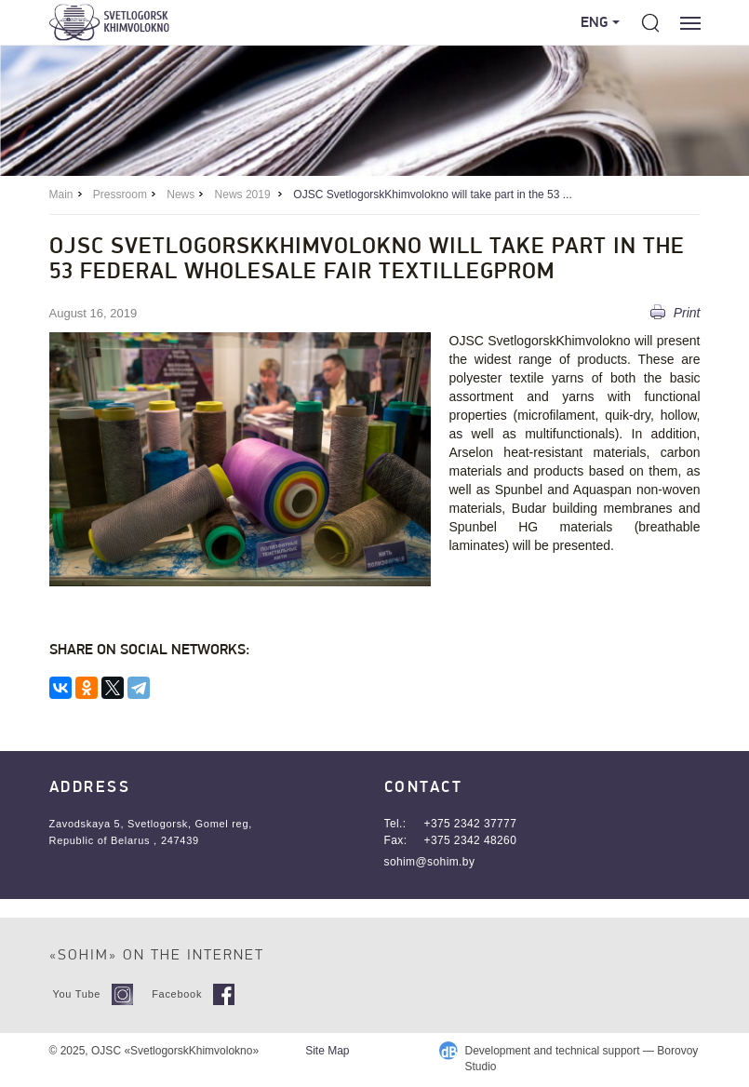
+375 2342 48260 (470, 840)
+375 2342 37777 (470, 823)
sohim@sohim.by (429, 861)
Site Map (327, 1050)
